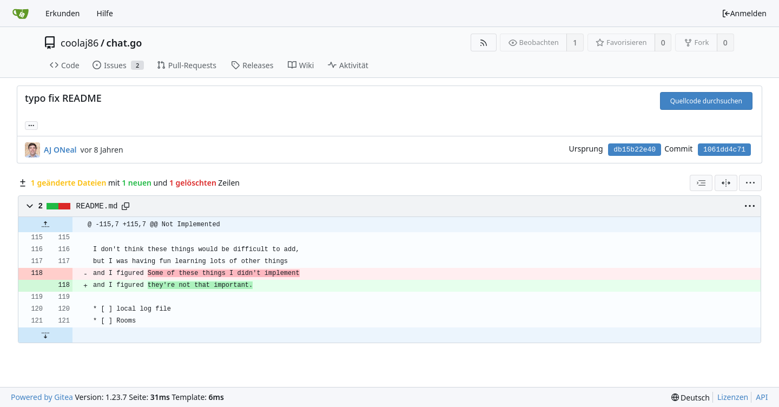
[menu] (750, 183)
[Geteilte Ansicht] (726, 183)
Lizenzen (732, 397)
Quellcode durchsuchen (706, 101)
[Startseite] (20, 13)
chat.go (124, 42)
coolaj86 (79, 42)
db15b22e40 (634, 150)
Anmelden (744, 13)
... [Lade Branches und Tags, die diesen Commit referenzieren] (31, 124)
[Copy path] (125, 206)
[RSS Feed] (483, 42)
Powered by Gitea (42, 397)
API (762, 397)
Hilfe (105, 13)
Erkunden (62, 13)
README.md (97, 206)
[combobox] (701, 183)
